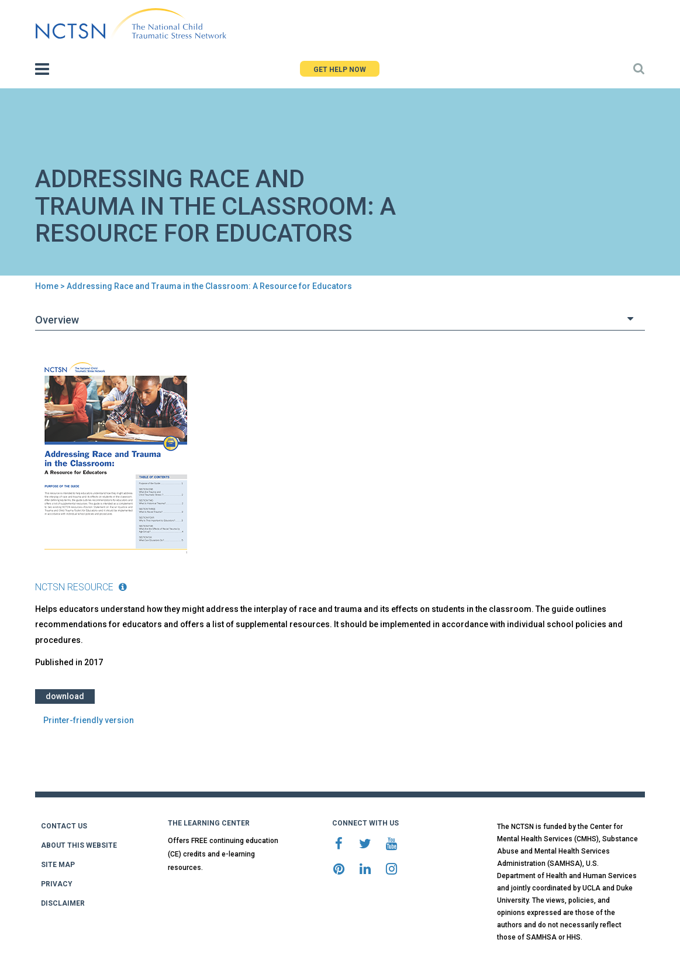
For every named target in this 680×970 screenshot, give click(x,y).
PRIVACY (57, 884)
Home (46, 286)
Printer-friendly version (88, 720)
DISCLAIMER (63, 903)
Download (65, 696)
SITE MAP (58, 865)
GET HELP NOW (339, 70)
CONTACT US (64, 826)
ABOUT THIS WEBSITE (79, 845)
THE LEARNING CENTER (209, 823)
